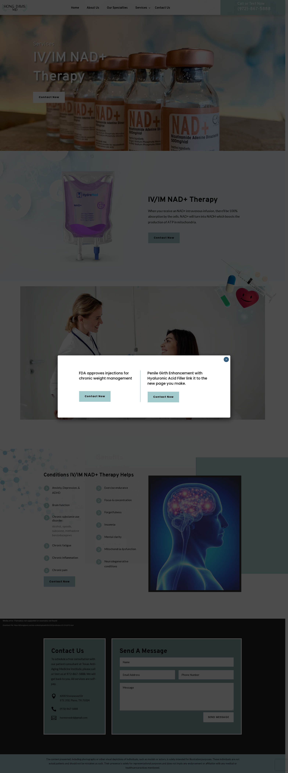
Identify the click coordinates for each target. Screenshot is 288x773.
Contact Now (95, 396)
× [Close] (226, 359)
